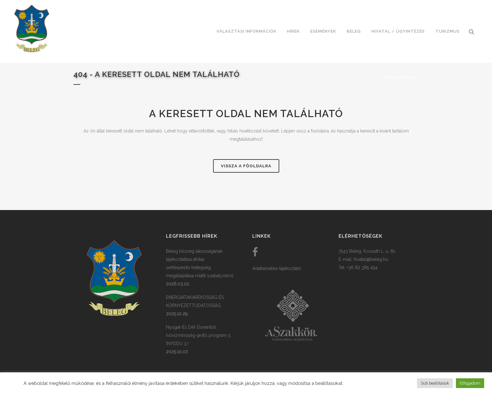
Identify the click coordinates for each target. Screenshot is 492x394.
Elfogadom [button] (470, 383)
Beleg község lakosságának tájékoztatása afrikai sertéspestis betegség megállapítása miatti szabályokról (199, 263)
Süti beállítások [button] (435, 383)
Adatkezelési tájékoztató (276, 268)
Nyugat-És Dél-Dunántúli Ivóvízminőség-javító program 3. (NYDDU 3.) (198, 335)
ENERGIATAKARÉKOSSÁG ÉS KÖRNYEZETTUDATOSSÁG (195, 301)
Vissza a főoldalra (246, 166)
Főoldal (389, 77)
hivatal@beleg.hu (371, 259)
